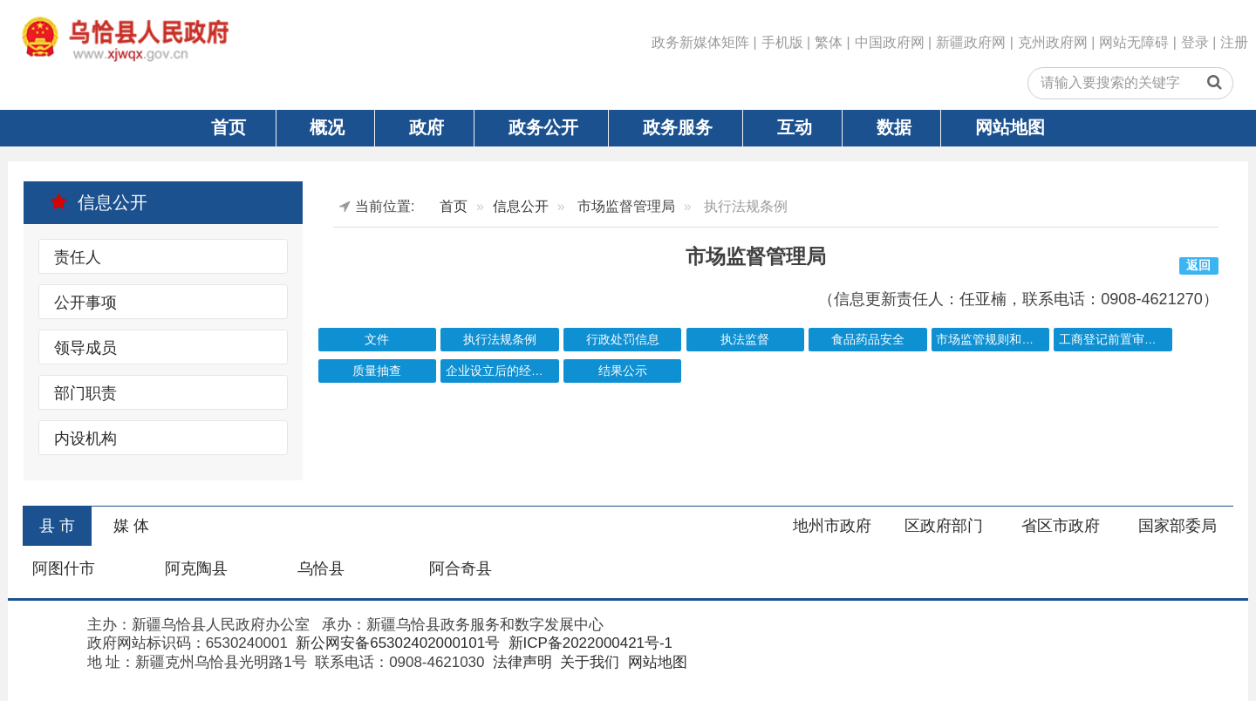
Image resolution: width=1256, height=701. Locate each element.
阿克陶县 (196, 568)
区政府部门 (943, 525)
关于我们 (588, 662)
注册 (1234, 42)
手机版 (782, 42)
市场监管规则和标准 (991, 339)
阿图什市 (63, 568)
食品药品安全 (867, 339)
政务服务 (678, 127)
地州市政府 (832, 525)
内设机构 (85, 438)
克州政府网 (1053, 42)
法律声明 (520, 662)
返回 (1198, 265)
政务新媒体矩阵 (700, 42)
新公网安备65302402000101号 (396, 643)
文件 (377, 339)
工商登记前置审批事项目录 (1115, 339)
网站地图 (1010, 127)
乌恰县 (321, 568)
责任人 (77, 257)
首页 (228, 127)
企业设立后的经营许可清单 (502, 371)
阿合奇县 (460, 568)
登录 (1195, 42)
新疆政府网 (971, 42)
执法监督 (744, 339)
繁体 (829, 42)
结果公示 (622, 371)
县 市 (57, 525)
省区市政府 (1060, 525)
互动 (794, 127)
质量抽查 (376, 371)
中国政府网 (890, 42)
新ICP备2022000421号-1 (588, 643)
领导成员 (85, 348)
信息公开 (99, 202)
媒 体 (131, 525)
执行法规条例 (499, 339)
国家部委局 (1177, 525)
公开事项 (85, 302)
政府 (426, 127)
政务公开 (543, 127)
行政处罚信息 (622, 339)
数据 (894, 127)
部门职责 (85, 393)
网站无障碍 (1134, 42)
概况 (327, 127)
